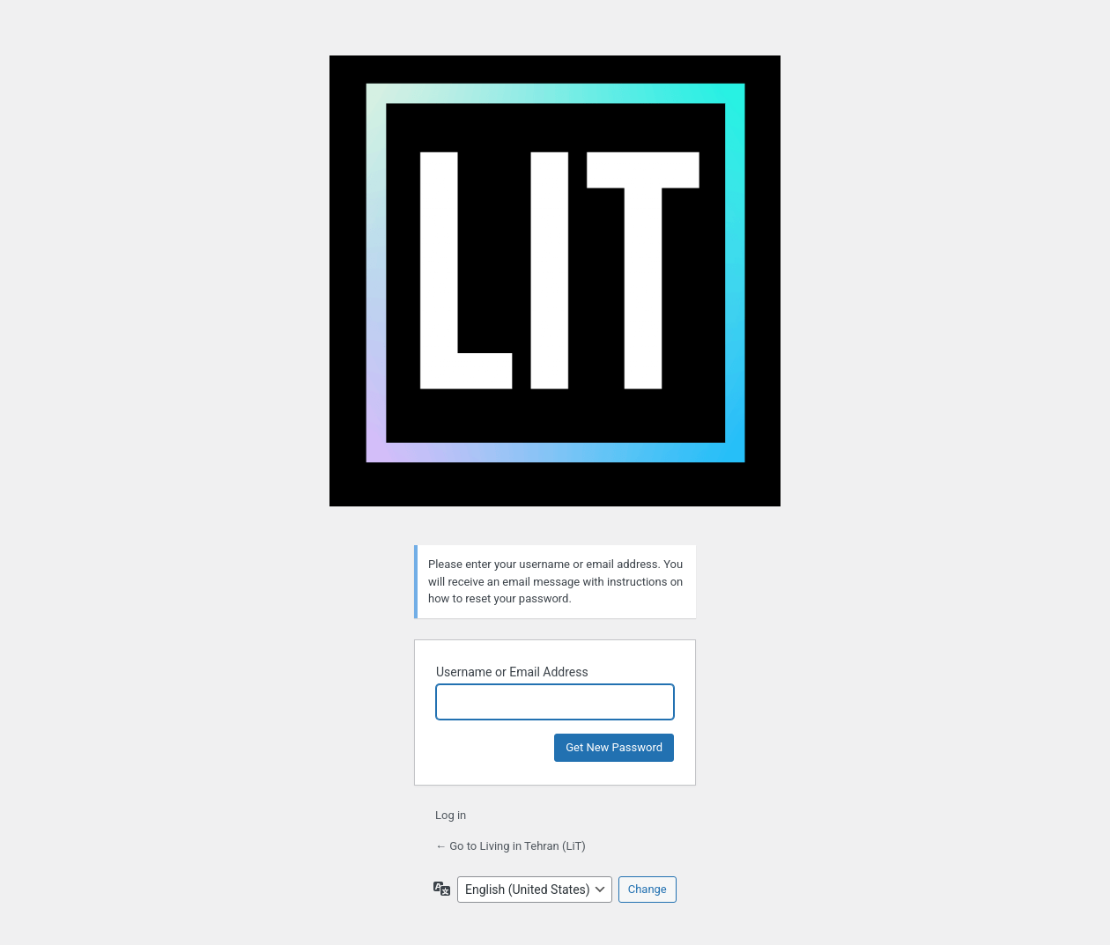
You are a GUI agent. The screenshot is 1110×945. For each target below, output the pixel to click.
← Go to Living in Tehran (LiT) (510, 846)
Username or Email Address (512, 672)
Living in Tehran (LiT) (555, 289)
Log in (450, 815)
